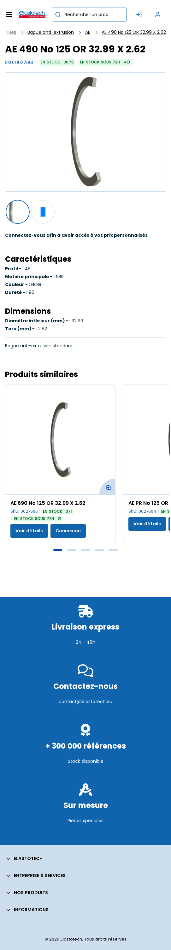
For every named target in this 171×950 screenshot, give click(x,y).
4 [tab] (99, 550)
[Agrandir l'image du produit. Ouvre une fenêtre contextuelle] (107, 486)
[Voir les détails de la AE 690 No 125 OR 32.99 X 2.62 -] (60, 439)
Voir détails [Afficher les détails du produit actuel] (29, 531)
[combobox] (89, 14)
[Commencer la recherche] (58, 14)
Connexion (68, 531)
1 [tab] (58, 550)
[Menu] (8, 14)
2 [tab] (72, 550)
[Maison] (32, 14)
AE (87, 32)
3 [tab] (85, 550)
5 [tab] (113, 550)
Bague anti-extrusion (50, 32)
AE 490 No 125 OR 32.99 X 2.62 (134, 32)
